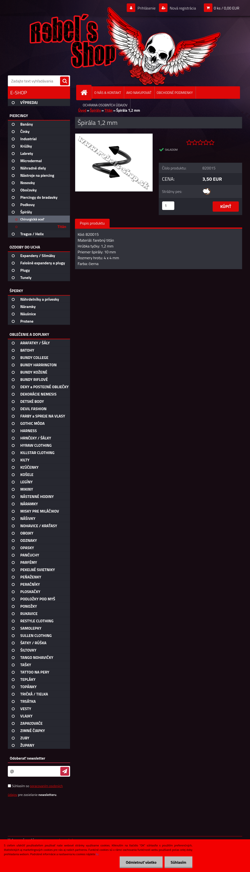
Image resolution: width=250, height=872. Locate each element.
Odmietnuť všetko (141, 862)
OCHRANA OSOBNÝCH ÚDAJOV (105, 105)
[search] (64, 81)
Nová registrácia (182, 8)
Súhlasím (178, 862)
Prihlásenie (146, 8)
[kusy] (168, 205)
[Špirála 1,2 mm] (114, 136)
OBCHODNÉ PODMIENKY (175, 92)
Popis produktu (92, 223)
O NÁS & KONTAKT (107, 92)
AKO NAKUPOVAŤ (138, 92)
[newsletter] (64, 771)
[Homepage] (86, 92)
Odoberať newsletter (27, 758)
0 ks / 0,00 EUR (226, 8)
